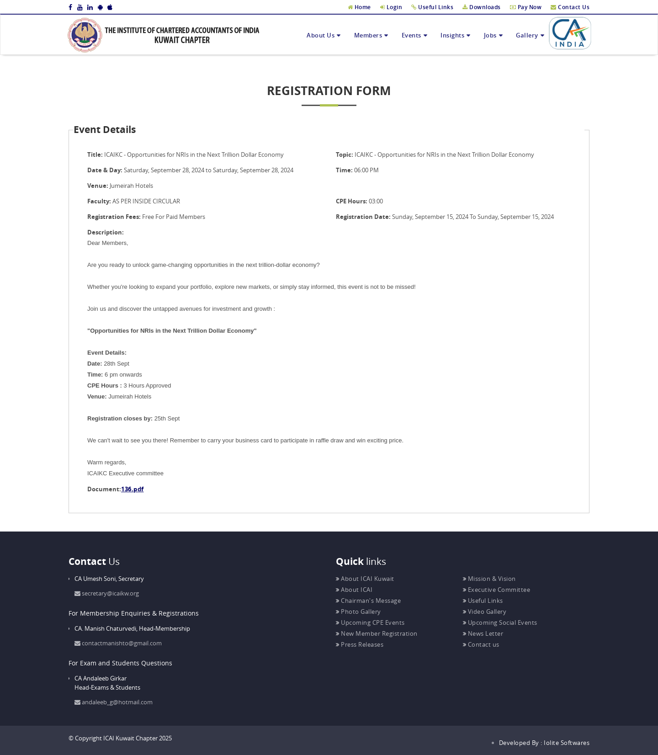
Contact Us (570, 7)
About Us (320, 35)
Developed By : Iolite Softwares (544, 743)
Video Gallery (485, 611)
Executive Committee (497, 589)
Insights (452, 35)
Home (359, 7)
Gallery (527, 35)
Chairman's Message (368, 600)
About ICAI (354, 589)
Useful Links (432, 7)
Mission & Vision (489, 578)
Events (411, 35)
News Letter (483, 633)
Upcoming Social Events (500, 622)
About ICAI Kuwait (365, 578)
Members (368, 35)
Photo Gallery (358, 611)
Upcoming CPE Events (370, 622)
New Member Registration (377, 633)
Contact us (481, 644)
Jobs (490, 35)
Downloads (481, 7)
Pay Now (526, 7)
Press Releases (359, 644)
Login (391, 7)
